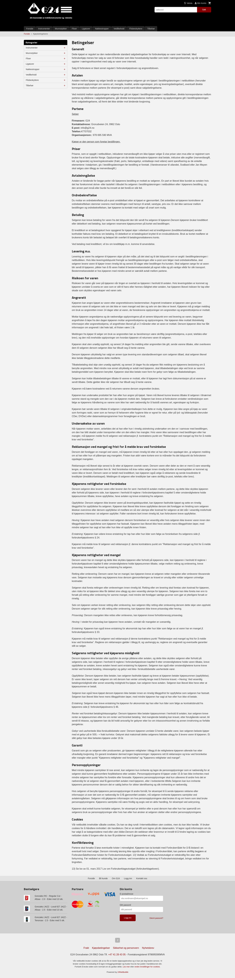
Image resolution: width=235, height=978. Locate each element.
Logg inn (128, 878)
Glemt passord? (156, 918)
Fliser (74, 28)
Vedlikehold (119, 28)
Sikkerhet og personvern (126, 948)
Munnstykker (61, 28)
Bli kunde (103, 878)
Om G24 (116, 878)
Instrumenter (44, 28)
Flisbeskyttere (135, 28)
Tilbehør (151, 28)
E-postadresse (126, 894)
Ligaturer (86, 28)
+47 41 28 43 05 (117, 954)
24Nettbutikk (123, 972)
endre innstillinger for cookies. (147, 967)
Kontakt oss (141, 878)
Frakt (86, 948)
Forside (29, 28)
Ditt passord (125, 905)
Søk (204, 9)
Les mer (126, 967)
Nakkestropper (102, 28)
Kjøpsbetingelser (101, 948)
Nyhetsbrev (148, 948)
